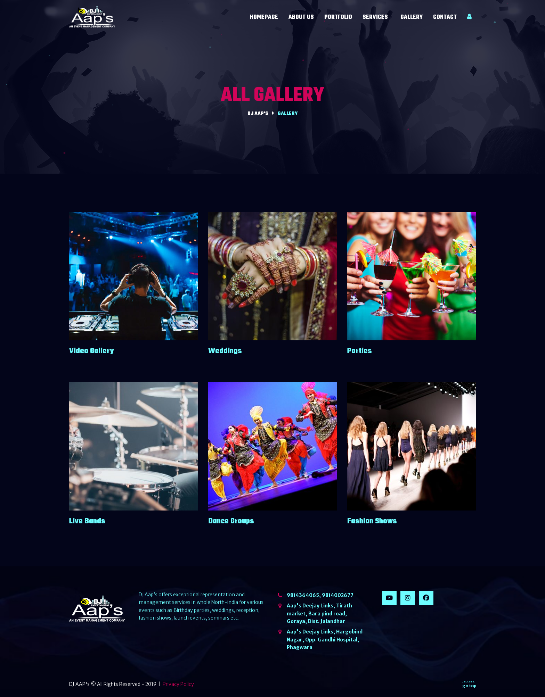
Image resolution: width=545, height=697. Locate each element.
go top (469, 684)
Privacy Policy (178, 684)
